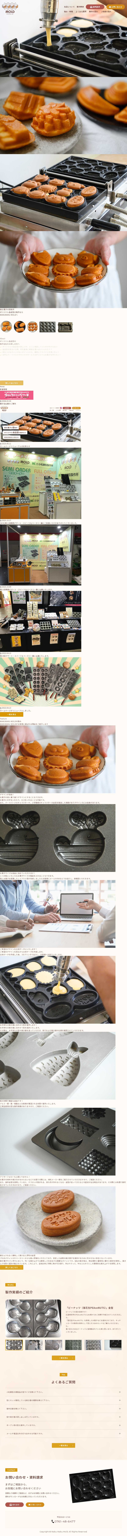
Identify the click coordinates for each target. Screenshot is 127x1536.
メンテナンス (119, 11)
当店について (69, 7)
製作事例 (80, 7)
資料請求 (95, 7)
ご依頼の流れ (106, 11)
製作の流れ (93, 11)
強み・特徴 (68, 11)
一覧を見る (11, 714)
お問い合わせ (115, 7)
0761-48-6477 (63, 1522)
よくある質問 (81, 11)
